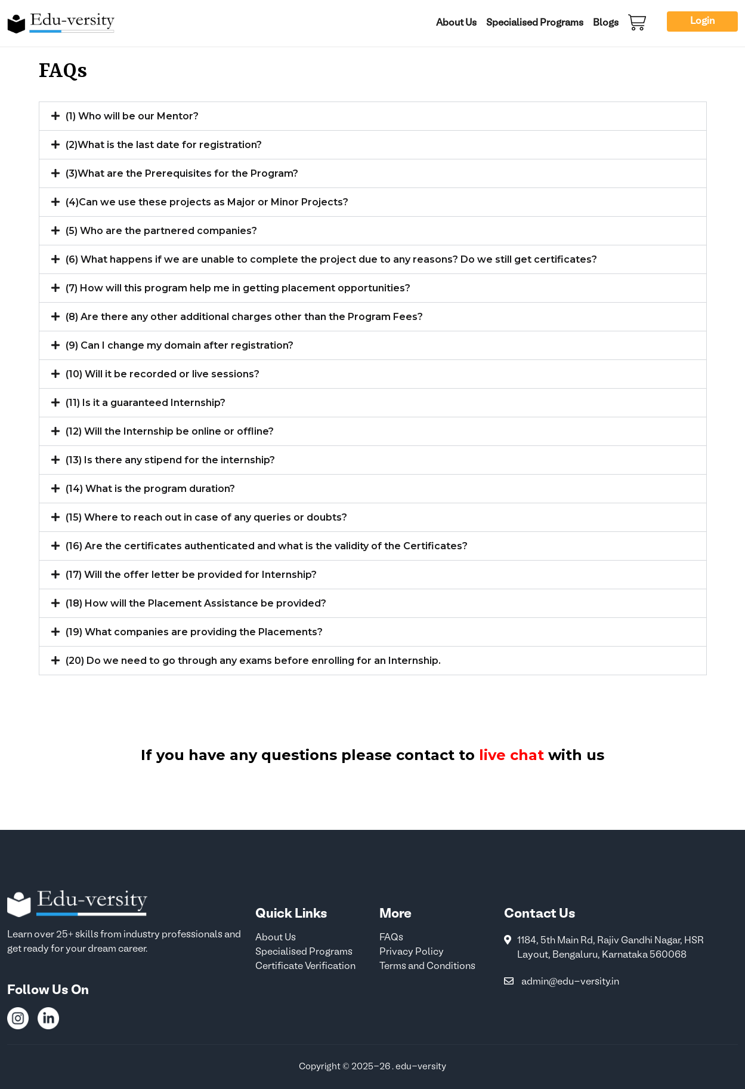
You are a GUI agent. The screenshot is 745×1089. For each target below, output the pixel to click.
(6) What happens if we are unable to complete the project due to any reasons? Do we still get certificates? (331, 259)
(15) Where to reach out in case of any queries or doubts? (206, 517)
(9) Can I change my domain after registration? (179, 345)
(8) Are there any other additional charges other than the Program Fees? (244, 316)
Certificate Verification (305, 966)
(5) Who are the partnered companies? (161, 230)
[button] (372, 116)
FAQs (391, 938)
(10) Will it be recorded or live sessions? (162, 374)
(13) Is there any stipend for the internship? (170, 460)
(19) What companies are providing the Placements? (194, 632)
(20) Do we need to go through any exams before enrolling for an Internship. (253, 660)
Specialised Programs (534, 23)
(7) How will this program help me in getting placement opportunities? (238, 288)
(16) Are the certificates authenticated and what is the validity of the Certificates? (267, 546)
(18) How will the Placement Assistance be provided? (196, 603)
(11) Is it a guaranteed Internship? (145, 402)
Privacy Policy (411, 952)
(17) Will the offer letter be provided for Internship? (191, 574)
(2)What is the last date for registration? (164, 144)
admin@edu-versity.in (570, 982)
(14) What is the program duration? (150, 488)
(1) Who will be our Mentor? (132, 116)
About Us (456, 23)
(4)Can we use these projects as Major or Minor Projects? (207, 202)
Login (702, 21)
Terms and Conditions (427, 966)
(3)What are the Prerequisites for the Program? (182, 173)
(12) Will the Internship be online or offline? (170, 431)
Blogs (606, 23)
